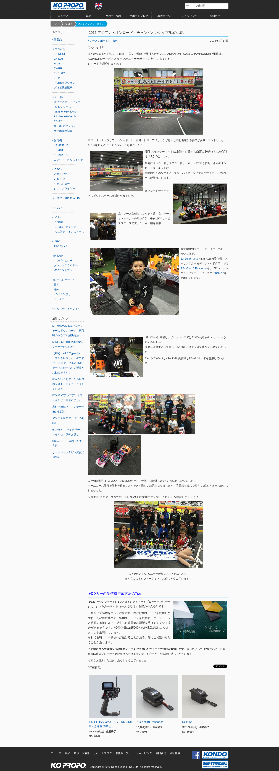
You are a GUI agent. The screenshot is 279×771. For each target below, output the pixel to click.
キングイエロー (63, 260)
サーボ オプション (65, 125)
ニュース (63, 15)
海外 (115, 40)
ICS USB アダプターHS (68, 226)
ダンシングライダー (66, 265)
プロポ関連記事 (63, 87)
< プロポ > (58, 49)
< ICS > (56, 217)
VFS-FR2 (59, 178)
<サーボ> (58, 97)
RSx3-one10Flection (66, 111)
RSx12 (58, 121)
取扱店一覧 (164, 15)
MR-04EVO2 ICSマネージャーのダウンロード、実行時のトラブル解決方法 (68, 330)
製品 (88, 15)
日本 (56, 284)
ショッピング (189, 15)
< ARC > (57, 241)
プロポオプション (64, 82)
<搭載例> (58, 255)
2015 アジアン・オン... (91, 23)
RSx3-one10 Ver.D (65, 116)
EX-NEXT (59, 53)
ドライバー (60, 298)
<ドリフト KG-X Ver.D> (66, 198)
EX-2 (57, 77)
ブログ (69, 23)
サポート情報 (114, 15)
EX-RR (58, 68)
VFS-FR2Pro (61, 174)
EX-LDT (58, 58)
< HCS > (57, 207)
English (98, 6)
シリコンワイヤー (64, 188)
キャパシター (62, 183)
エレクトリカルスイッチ (68, 159)
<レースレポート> (99, 40)
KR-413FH (60, 149)
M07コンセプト (63, 270)
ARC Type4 (60, 246)
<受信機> (58, 140)
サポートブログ (139, 15)
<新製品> (58, 39)
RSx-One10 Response (193, 268)
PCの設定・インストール (69, 231)
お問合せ (214, 15)
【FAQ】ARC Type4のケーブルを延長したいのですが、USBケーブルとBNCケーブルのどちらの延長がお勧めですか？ (68, 363)
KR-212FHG (61, 154)
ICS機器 (59, 222)
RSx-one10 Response (150, 721)
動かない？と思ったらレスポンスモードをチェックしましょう (68, 384)
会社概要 (175, 753)
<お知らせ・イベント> (66, 308)
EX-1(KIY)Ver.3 (189, 258)
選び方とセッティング (67, 101)
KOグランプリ (62, 294)
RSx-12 (219, 273)
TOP (55, 23)
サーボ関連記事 (63, 130)
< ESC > (57, 169)
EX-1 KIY (59, 73)
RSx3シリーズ (62, 106)
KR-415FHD (61, 145)
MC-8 (57, 63)
